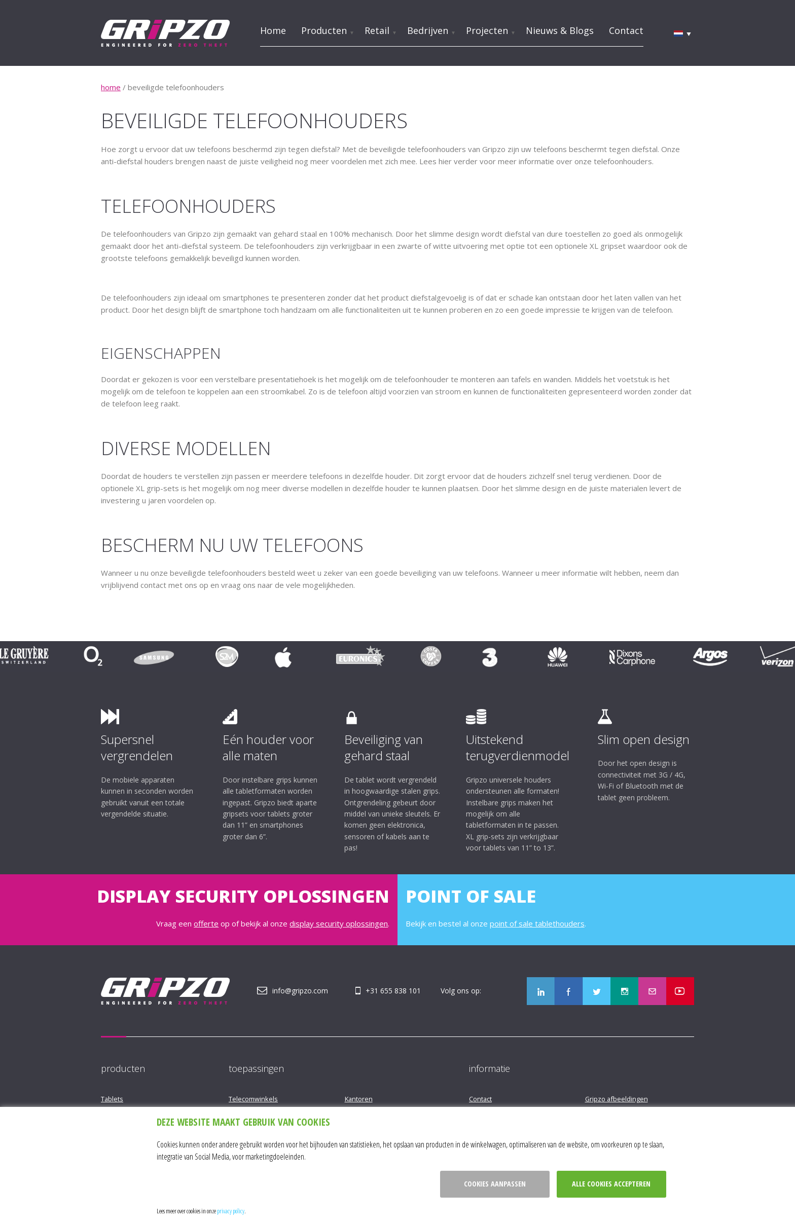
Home (273, 30)
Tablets (112, 1098)
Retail (377, 30)
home (111, 87)
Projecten (487, 30)
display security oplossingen (339, 923)
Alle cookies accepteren (611, 1184)
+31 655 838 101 (393, 990)
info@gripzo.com (300, 990)
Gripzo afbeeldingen (616, 1098)
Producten (324, 30)
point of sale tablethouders (537, 923)
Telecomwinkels (253, 1098)
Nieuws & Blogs (560, 30)
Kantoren (359, 1098)
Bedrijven (427, 30)
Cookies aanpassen (495, 1184)
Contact (626, 30)
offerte (206, 923)
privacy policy (230, 1210)
